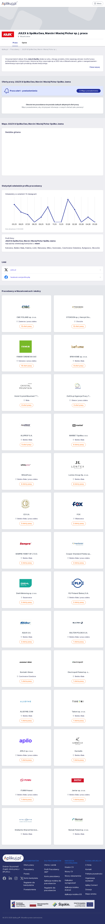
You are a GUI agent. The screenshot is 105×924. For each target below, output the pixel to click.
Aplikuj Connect (91, 885)
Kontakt (88, 869)
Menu (98, 3)
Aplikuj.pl (5, 49)
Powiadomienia (30, 889)
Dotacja (88, 889)
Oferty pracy (29, 865)
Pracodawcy (14, 49)
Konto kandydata (31, 878)
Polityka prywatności (93, 874)
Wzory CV (69, 871)
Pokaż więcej (95, 67)
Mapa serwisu (90, 894)
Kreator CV (69, 867)
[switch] (89, 91)
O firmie (88, 865)
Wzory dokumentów (73, 876)
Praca (15, 43)
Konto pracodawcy (52, 876)
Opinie (24, 43)
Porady (27, 874)
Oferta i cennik (50, 865)
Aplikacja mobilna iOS (73, 894)
